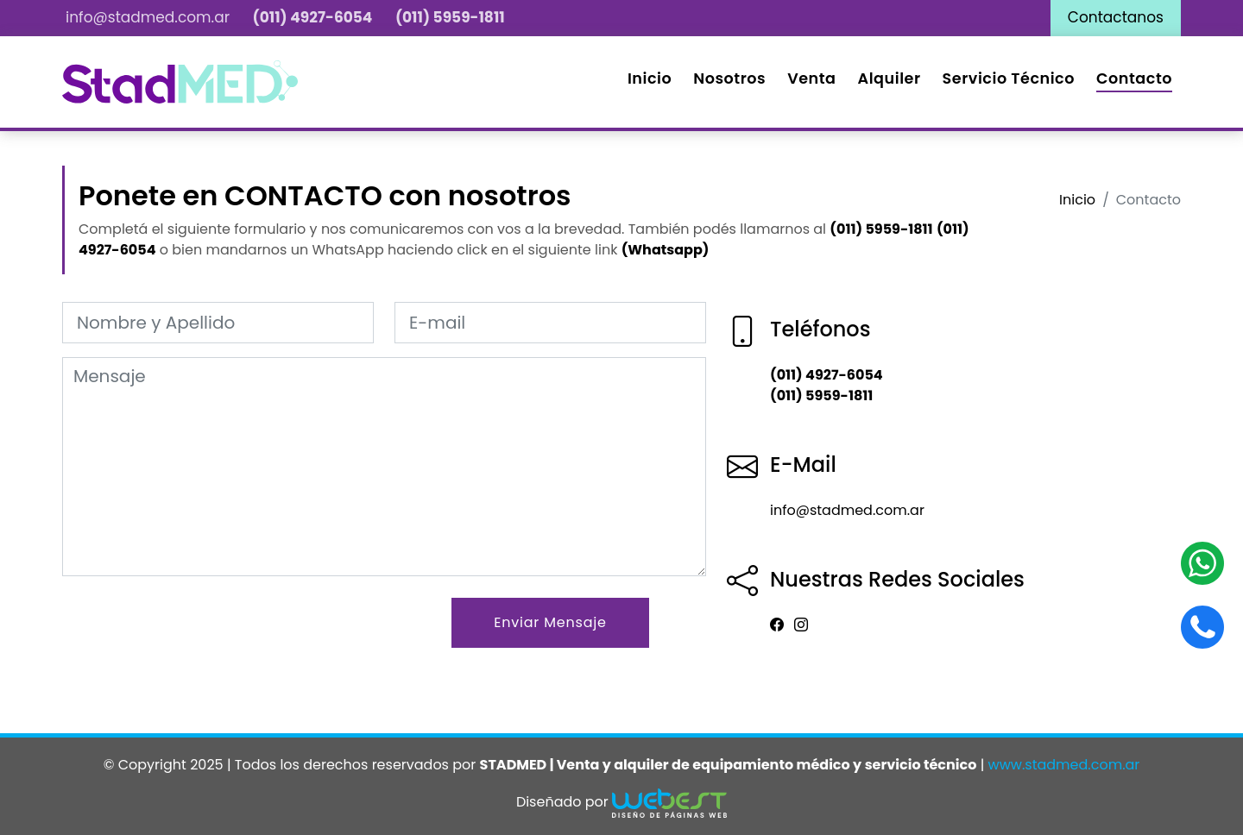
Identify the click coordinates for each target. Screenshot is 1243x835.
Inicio (650, 78)
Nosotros (729, 78)
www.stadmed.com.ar (1064, 765)
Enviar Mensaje (550, 622)
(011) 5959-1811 (450, 17)
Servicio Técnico (1009, 78)
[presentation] (193, 631)
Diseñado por (621, 800)
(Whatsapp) (666, 250)
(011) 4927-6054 (313, 17)
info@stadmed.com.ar (148, 17)
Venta (811, 78)
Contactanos (1116, 17)
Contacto (1134, 78)
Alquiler (889, 78)
